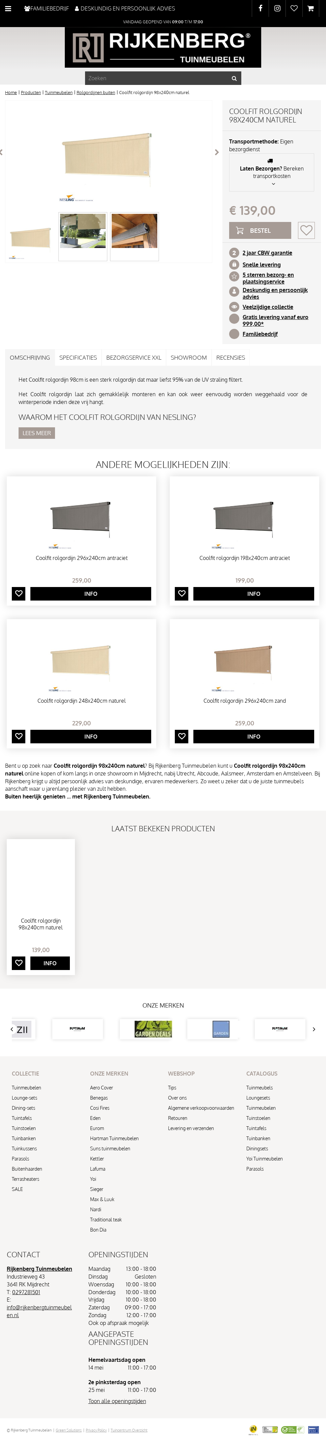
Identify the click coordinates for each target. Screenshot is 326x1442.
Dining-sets (23, 1108)
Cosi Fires (99, 1108)
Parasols (20, 1159)
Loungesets (258, 1098)
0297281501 (26, 1292)
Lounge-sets (24, 1098)
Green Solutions (69, 1430)
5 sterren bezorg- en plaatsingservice (268, 278)
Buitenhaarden (27, 1169)
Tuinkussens (24, 1148)
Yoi (93, 1179)
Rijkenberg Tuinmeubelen (39, 1268)
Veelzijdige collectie (268, 306)
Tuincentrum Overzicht (129, 1430)
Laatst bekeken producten (163, 828)
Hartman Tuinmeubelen (114, 1138)
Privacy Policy (96, 1430)
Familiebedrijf (260, 334)
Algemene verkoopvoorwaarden (201, 1108)
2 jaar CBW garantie (267, 252)
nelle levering (263, 264)
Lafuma (97, 1169)
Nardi (95, 1209)
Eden (95, 1118)
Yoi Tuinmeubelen (264, 1159)
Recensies (230, 357)
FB (260, 8)
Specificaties (78, 357)
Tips (172, 1087)
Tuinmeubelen (26, 1087)
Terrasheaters (25, 1179)
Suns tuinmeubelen (110, 1148)
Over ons (177, 1098)
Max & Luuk (102, 1199)
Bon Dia (98, 1230)
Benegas (99, 1098)
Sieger (96, 1189)
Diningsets (257, 1148)
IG (277, 8)
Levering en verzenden (191, 1128)
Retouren (177, 1118)
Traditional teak (106, 1219)
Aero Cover (101, 1087)
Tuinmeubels (259, 1087)
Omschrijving (30, 357)
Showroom (189, 357)
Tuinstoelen (24, 1128)
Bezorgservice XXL (133, 357)
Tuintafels (22, 1118)
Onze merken (163, 1005)
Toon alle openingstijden (117, 1401)
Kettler (97, 1159)
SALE (17, 1189)
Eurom (97, 1128)
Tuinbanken (24, 1138)
